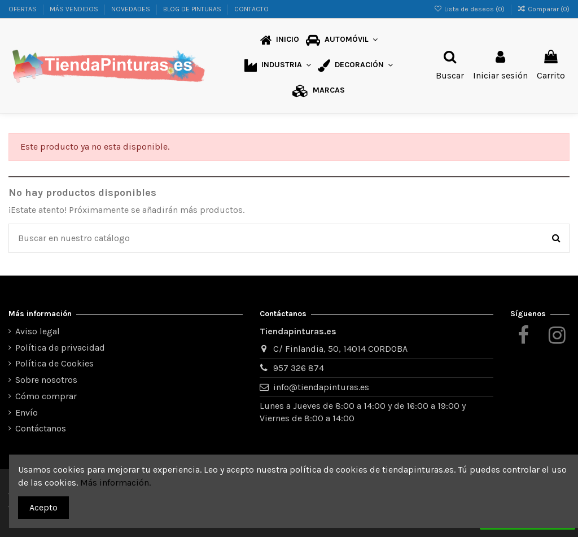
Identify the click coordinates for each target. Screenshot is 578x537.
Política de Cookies (54, 363)
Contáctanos (40, 428)
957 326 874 (298, 368)
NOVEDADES (131, 9)
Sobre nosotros (46, 379)
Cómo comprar (46, 396)
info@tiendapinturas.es (321, 387)
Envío (26, 412)
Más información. (115, 482)
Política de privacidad (60, 347)
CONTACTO (251, 9)
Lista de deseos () (470, 9)
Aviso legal (37, 331)
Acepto (43, 507)
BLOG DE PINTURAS (193, 9)
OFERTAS (23, 9)
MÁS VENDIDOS (75, 9)
